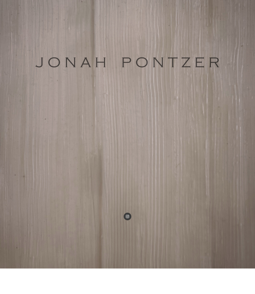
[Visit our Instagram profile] (127, 216)
